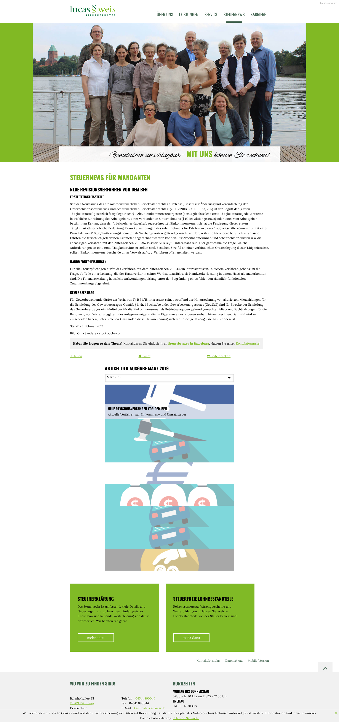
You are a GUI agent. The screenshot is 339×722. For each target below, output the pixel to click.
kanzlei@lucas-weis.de (149, 708)
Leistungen (188, 14)
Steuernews (234, 14)
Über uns (165, 14)
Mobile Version (258, 661)
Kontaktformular (247, 343)
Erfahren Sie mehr (186, 718)
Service (211, 14)
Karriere (258, 14)
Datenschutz (234, 661)
